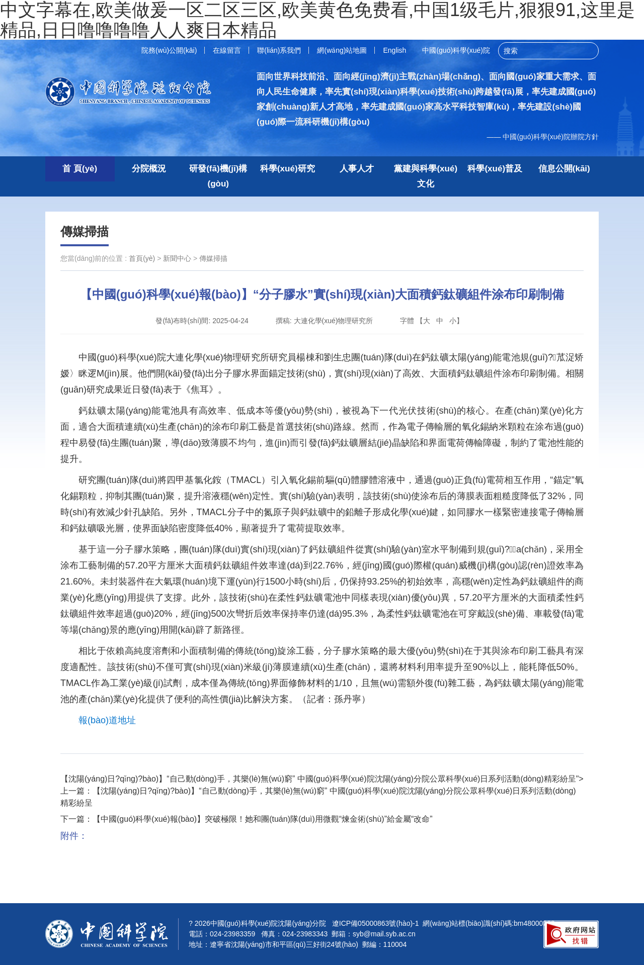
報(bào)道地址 (107, 720)
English (394, 50)
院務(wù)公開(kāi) (169, 50)
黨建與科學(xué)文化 (425, 176)
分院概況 (149, 168)
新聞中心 (177, 258)
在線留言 (227, 50)
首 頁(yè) (79, 168)
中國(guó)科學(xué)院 (456, 50)
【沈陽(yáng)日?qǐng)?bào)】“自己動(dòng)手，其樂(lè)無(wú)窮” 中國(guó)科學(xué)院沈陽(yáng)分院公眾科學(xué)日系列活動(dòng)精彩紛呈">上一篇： (322, 791)
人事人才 (357, 168)
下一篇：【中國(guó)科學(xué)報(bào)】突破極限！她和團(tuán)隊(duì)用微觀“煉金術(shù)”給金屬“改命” (246, 819)
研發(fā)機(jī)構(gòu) (218, 176)
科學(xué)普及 (494, 168)
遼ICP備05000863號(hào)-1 (375, 923)
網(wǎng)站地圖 (342, 50)
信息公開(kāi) (564, 168)
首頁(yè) (142, 258)
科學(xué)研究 (287, 168)
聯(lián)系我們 (279, 50)
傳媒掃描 (84, 231)
